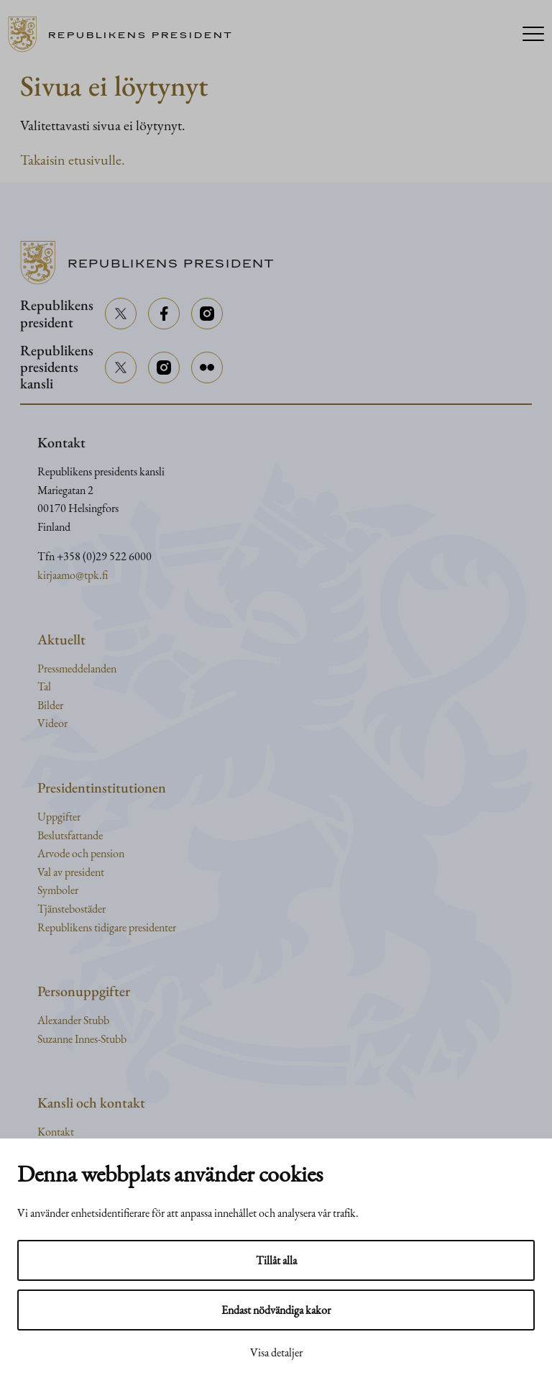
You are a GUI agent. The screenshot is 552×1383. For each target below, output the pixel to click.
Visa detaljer (276, 1352)
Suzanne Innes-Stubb (81, 1038)
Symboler (57, 890)
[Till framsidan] (125, 35)
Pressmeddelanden (76, 668)
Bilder (50, 705)
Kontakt (55, 1131)
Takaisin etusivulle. (72, 159)
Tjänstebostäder (71, 908)
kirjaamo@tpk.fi (72, 575)
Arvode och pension (80, 853)
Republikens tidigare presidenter (106, 927)
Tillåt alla (276, 1260)
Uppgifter (58, 816)
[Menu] (533, 35)
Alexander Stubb (73, 1020)
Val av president (70, 872)
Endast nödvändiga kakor (276, 1310)
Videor (52, 723)
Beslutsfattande (70, 835)
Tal (44, 686)
